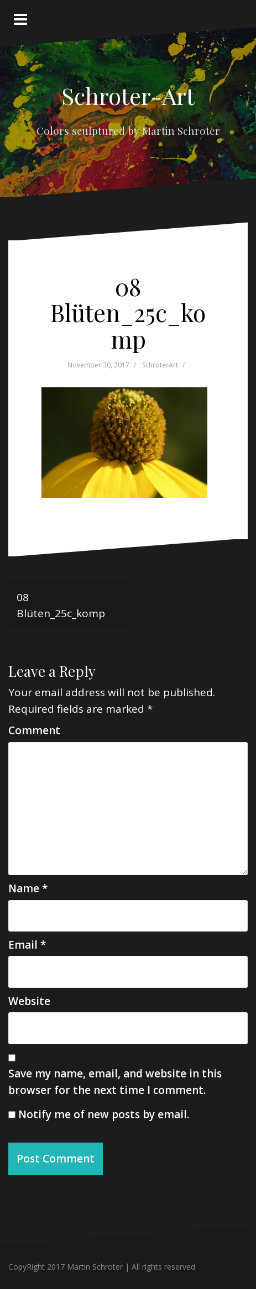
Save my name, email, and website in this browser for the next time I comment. (115, 1081)
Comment (34, 730)
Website (29, 1001)
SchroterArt (160, 365)
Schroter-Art (128, 95)
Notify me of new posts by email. (103, 1114)
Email (27, 945)
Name (28, 888)
